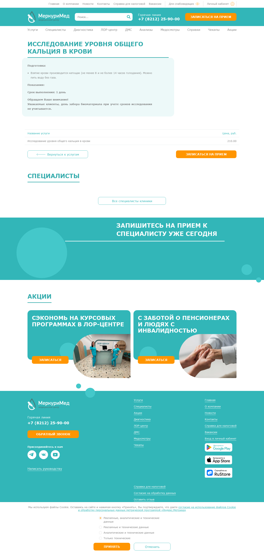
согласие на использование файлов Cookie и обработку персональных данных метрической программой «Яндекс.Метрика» (157, 509)
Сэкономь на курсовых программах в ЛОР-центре (78, 321)
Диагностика (83, 29)
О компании (71, 3)
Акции (231, 29)
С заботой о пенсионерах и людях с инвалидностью (184, 324)
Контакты (103, 3)
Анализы (146, 29)
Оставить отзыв (144, 499)
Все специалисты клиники (132, 201)
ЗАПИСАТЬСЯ (50, 360)
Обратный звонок (53, 434)
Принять (112, 546)
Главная (54, 3)
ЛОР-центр (109, 29)
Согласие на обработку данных (155, 493)
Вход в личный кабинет (220, 438)
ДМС (128, 29)
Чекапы (214, 29)
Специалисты (55, 29)
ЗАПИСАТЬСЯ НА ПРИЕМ (206, 154)
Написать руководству (44, 468)
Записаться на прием (210, 17)
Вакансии (155, 3)
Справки (193, 29)
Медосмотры (170, 29)
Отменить (152, 546)
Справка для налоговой (129, 3)
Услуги (32, 29)
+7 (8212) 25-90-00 (159, 19)
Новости (88, 3)
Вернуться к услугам (63, 154)
